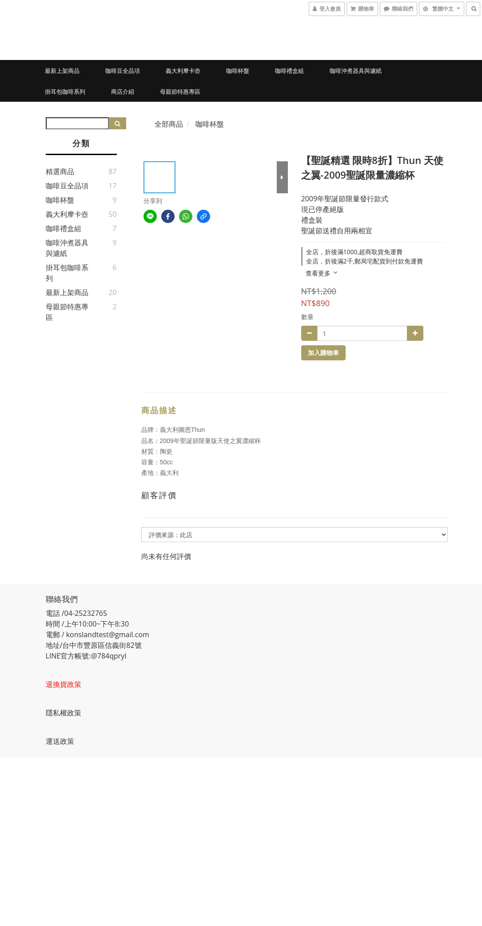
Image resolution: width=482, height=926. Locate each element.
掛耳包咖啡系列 (65, 92)
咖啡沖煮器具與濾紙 (356, 71)
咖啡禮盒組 (289, 71)
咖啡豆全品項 (122, 71)
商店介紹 (122, 92)
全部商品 (169, 124)
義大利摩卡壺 (183, 71)
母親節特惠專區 (180, 92)
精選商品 (60, 171)
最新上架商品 (62, 71)
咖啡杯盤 (237, 71)
